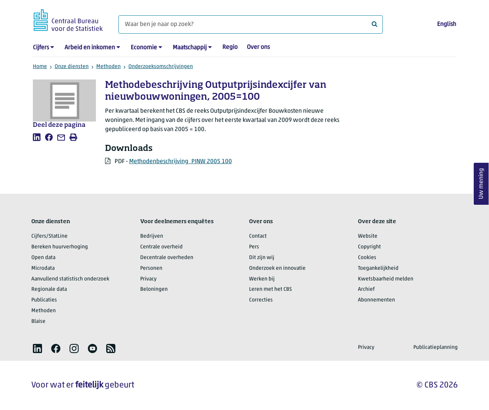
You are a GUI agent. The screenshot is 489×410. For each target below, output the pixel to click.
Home (40, 66)
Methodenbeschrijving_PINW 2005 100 (180, 162)
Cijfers (41, 48)
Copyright (369, 247)
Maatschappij (190, 48)
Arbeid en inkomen (90, 48)
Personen (151, 268)
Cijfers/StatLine (49, 236)
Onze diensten (72, 66)
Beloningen (154, 289)
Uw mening (481, 183)
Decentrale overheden (166, 257)
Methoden (108, 66)
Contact (258, 236)
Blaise (38, 321)
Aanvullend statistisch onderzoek (70, 279)
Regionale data (49, 289)
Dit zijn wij (261, 257)
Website (367, 236)
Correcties (261, 300)
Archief (366, 289)
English (446, 24)
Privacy (148, 279)
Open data (43, 257)
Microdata (43, 268)
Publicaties (44, 300)
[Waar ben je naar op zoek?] (250, 24)
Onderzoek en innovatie (277, 268)
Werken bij (262, 279)
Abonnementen (376, 300)
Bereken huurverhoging (59, 247)
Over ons (258, 47)
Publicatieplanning (435, 347)
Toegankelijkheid (378, 268)
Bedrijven (151, 236)
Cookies (367, 257)
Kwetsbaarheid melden (385, 279)
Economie (144, 48)
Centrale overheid (161, 247)
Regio (230, 47)
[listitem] (36, 137)
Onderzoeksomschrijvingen (160, 66)
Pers (254, 247)
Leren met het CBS (270, 289)
